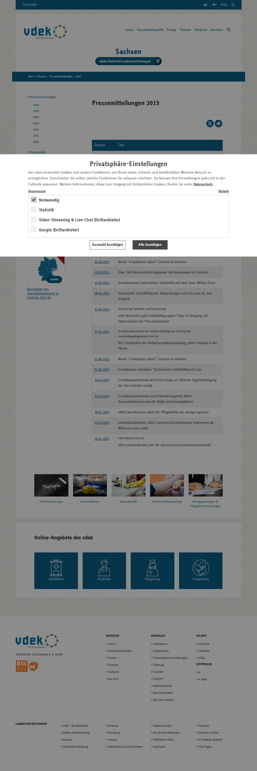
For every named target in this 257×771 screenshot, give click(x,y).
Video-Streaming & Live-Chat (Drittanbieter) (79, 220)
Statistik (46, 210)
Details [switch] (223, 191)
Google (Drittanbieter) (59, 230)
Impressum (37, 191)
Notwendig (49, 200)
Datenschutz (203, 184)
